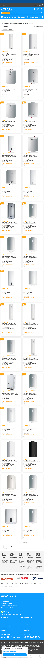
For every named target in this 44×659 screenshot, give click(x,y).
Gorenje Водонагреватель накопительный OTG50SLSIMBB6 (31, 461)
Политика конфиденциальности (9, 626)
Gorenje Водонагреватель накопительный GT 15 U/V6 (30, 156)
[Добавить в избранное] (2, 64)
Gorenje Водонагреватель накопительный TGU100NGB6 (9, 495)
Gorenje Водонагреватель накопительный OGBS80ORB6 (9, 291)
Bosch (12, 583)
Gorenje (2, 586)
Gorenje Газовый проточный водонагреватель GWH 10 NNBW (10, 394)
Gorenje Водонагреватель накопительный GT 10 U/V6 (9, 122)
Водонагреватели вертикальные (22, 20)
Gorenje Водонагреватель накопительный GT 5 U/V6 (9, 89)
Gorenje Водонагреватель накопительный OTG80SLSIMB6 (31, 54)
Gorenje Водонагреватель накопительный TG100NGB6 (30, 495)
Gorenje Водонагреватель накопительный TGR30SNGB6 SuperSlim (30, 325)
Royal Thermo (10, 586)
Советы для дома (25, 628)
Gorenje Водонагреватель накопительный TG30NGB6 (30, 223)
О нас (2, 619)
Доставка (23, 619)
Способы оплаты (25, 630)
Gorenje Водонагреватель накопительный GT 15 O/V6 (9, 190)
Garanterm (35, 583)
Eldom (22, 583)
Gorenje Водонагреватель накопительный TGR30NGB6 (9, 257)
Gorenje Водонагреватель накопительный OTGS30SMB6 (9, 529)
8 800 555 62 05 (7, 608)
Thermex (23, 586)
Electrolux (28, 583)
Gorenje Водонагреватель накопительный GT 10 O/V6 (30, 122)
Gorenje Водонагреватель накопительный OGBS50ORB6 (9, 156)
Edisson (17, 583)
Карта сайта (4, 628)
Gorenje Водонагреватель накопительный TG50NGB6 (30, 257)
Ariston (2, 583)
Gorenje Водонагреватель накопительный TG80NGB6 (30, 394)
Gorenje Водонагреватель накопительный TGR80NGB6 (30, 428)
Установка (23, 621)
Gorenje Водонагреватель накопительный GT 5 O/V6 (30, 89)
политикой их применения (9, 651)
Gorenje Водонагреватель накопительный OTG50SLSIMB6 (9, 461)
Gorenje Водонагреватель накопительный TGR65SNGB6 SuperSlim (30, 360)
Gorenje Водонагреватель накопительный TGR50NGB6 (9, 359)
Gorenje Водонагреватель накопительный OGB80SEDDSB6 (10, 223)
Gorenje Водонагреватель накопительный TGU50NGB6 (30, 291)
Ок (14, 654)
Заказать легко (24, 626)
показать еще (22, 542)
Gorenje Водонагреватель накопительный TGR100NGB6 (30, 529)
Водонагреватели (10, 20)
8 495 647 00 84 (7, 603)
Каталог (2, 20)
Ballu (7, 583)
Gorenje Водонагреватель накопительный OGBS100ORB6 (31, 190)
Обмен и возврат (25, 624)
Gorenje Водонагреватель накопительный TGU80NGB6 (9, 428)
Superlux (17, 586)
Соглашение (4, 624)
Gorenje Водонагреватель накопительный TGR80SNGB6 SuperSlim (9, 54)
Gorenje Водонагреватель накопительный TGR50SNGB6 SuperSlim (9, 325)
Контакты (3, 630)
